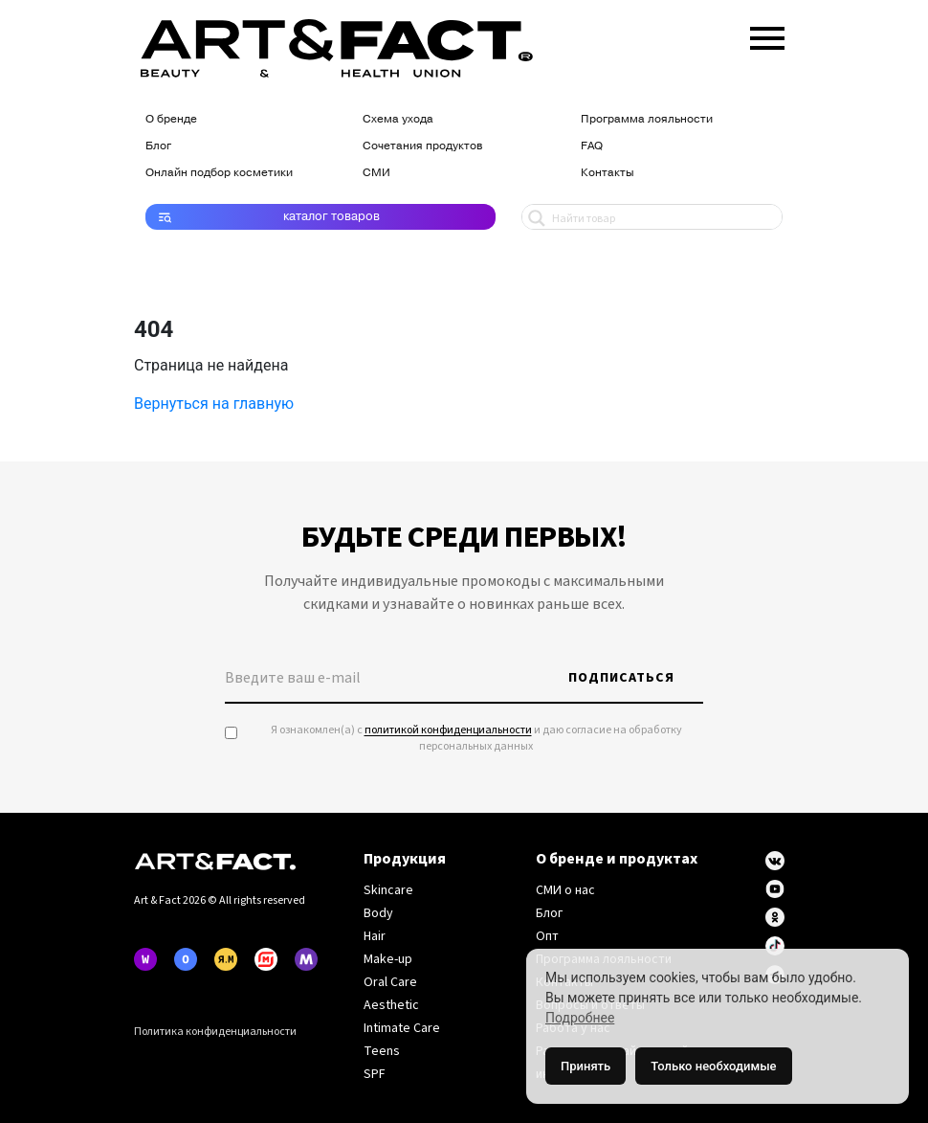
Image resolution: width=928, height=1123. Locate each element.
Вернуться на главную (214, 403)
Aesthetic (391, 1005)
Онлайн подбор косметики (219, 172)
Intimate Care (402, 1028)
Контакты (607, 172)
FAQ (592, 145)
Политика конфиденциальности (215, 1031)
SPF (375, 1074)
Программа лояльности (647, 118)
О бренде (171, 118)
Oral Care (390, 982)
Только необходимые (713, 1066)
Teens (382, 1051)
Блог (158, 145)
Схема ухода (398, 118)
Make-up (388, 959)
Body (378, 913)
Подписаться (621, 677)
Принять (585, 1066)
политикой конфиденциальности (448, 730)
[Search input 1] (662, 217)
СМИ (376, 172)
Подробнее (579, 1017)
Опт (547, 936)
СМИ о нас (565, 890)
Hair (375, 936)
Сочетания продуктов (422, 145)
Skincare (388, 890)
